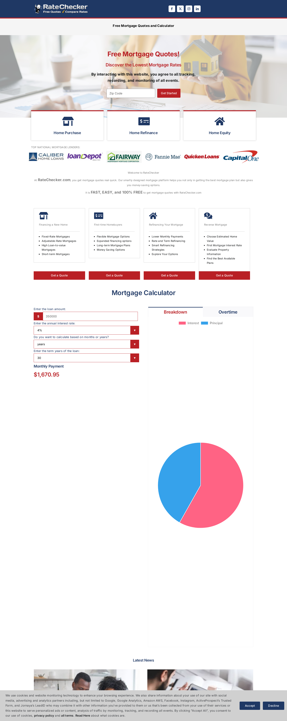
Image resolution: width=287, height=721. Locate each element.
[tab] (175, 312)
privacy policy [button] (44, 715)
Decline (273, 705)
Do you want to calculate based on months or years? (71, 337)
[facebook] (172, 8)
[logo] (61, 5)
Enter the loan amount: (50, 309)
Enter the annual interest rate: (54, 323)
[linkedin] (197, 8)
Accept (250, 705)
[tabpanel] (200, 482)
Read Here (82, 715)
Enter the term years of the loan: (57, 351)
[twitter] (180, 8)
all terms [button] (67, 715)
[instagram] (189, 8)
